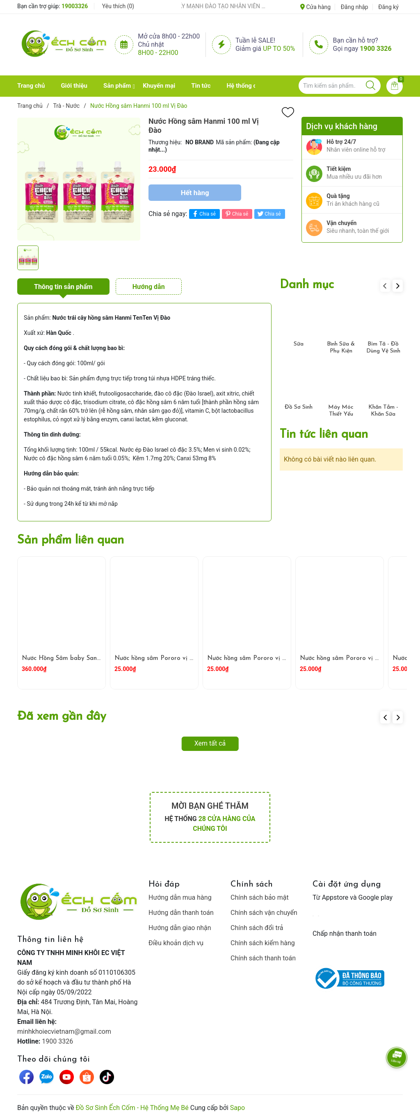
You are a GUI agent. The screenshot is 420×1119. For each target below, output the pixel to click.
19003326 (75, 6)
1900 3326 (375, 48)
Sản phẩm (117, 85)
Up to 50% (279, 48)
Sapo (237, 1108)
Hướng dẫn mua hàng (180, 897)
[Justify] (370, 85)
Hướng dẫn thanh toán (181, 913)
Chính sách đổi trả (257, 928)
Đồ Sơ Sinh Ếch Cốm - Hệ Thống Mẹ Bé (132, 1108)
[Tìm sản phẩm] (340, 85)
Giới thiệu (74, 85)
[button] (398, 286)
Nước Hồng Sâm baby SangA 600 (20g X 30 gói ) (94, 658)
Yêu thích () (118, 6)
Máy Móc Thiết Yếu (341, 410)
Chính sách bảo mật (260, 897)
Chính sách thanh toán (263, 958)
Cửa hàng (315, 7)
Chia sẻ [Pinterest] (236, 214)
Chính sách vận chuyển (264, 913)
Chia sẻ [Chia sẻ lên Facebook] (203, 214)
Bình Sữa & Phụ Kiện (341, 347)
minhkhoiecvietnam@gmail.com (64, 1031)
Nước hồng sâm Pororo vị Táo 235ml (352, 658)
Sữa (299, 344)
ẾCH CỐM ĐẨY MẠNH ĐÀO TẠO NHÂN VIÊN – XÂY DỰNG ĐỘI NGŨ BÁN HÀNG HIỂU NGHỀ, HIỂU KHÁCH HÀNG (215, 6)
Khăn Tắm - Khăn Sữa (383, 410)
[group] (78, 179)
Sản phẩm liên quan (70, 540)
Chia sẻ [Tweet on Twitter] (268, 214)
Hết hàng (195, 193)
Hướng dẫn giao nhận (179, 928)
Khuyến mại (159, 85)
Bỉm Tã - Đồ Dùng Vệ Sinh (383, 347)
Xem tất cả (210, 743)
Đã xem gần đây (61, 717)
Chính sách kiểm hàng (263, 943)
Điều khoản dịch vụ (175, 943)
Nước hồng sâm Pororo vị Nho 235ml (167, 658)
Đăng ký (388, 7)
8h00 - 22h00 (158, 53)
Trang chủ (31, 85)
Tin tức (200, 85)
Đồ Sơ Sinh (299, 407)
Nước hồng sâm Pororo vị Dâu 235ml (260, 658)
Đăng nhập (354, 7)
